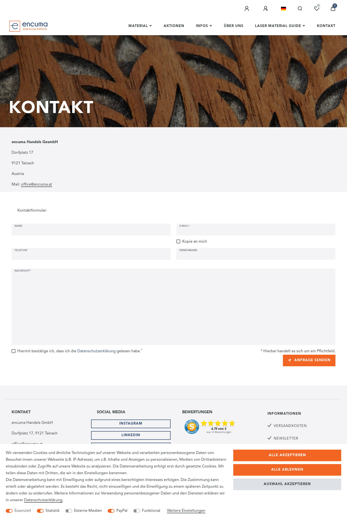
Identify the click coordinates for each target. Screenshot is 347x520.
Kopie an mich (194, 242)
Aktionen (174, 26)
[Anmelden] (247, 8)
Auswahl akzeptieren (287, 484)
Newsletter (286, 438)
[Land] (283, 8)
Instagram (130, 424)
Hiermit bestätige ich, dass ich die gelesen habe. (79, 351)
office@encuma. (35, 185)
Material (138, 26)
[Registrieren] (266, 8)
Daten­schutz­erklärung (43, 500)
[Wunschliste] (316, 8)
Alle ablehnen (287, 470)
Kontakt (326, 26)
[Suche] (300, 8)
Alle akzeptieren (287, 455)
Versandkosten (290, 426)
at (50, 185)
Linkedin (130, 435)
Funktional (151, 511)
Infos (202, 26)
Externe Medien (88, 511)
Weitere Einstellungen (186, 511)
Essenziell (22, 511)
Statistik (53, 511)
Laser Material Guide (278, 26)
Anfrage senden (309, 360)
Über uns (233, 26)
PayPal (121, 511)
